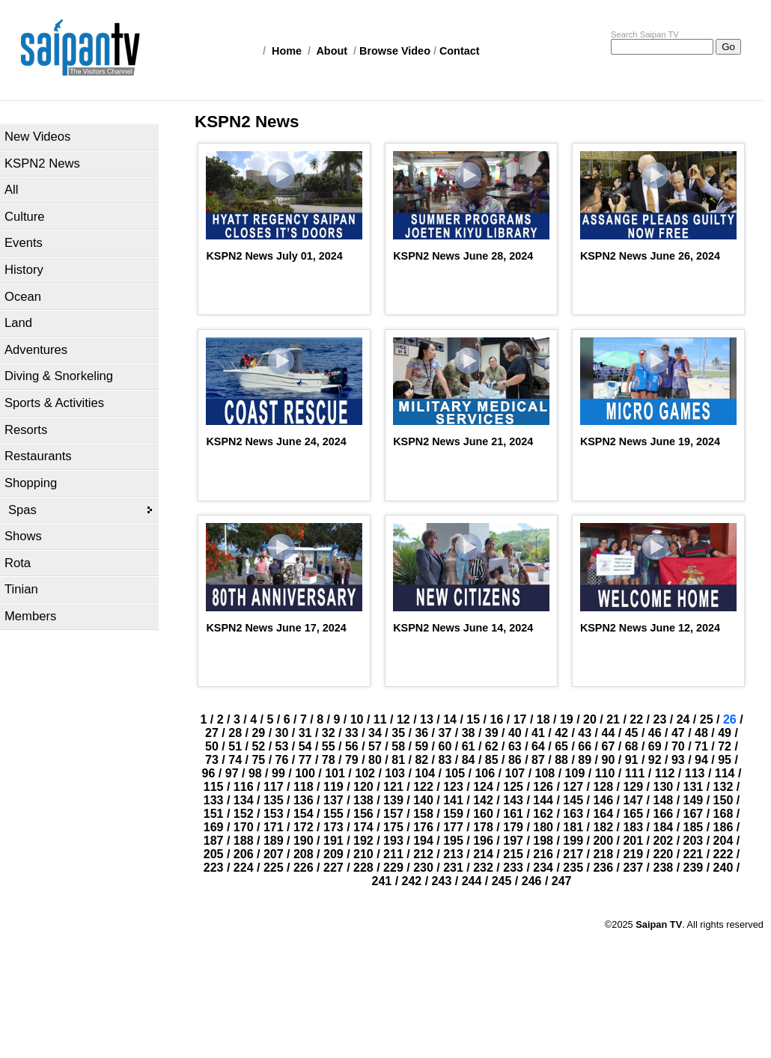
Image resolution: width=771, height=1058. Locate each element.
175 (393, 827)
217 (573, 854)
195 (453, 840)
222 (723, 854)
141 (453, 800)
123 (453, 786)
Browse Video (394, 51)
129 (633, 786)
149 (693, 800)
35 (398, 733)
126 (543, 786)
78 (328, 759)
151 (214, 813)
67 (608, 746)
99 (278, 773)
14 (450, 719)
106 (485, 773)
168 (723, 813)
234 (543, 867)
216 (543, 854)
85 (492, 759)
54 (305, 746)
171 (273, 827)
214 (483, 854)
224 (244, 867)
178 (483, 827)
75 (258, 759)
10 (357, 719)
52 (258, 746)
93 (678, 759)
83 (445, 759)
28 (235, 733)
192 (363, 840)
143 (513, 800)
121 (393, 786)
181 (573, 827)
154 (303, 813)
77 (305, 759)
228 (363, 867)
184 (663, 827)
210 (363, 854)
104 (425, 773)
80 (375, 759)
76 (282, 759)
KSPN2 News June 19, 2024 (650, 441)
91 (632, 759)
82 (421, 759)
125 (513, 786)
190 (303, 840)
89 (584, 759)
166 (663, 813)
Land (18, 323)
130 (663, 786)
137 (333, 800)
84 (468, 759)
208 (303, 854)
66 (584, 746)
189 (273, 840)
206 (244, 854)
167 (693, 813)
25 (706, 719)
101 (335, 773)
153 (273, 813)
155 (333, 813)
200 (603, 840)
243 (442, 881)
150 (723, 800)
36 (421, 733)
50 (212, 746)
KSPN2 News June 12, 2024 (650, 628)
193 (393, 840)
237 (633, 867)
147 (633, 800)
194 (423, 840)
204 (723, 840)
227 (333, 867)
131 (693, 786)
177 (453, 827)
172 (303, 827)
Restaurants (38, 456)
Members (30, 616)
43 (584, 733)
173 (333, 827)
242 (412, 881)
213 (453, 854)
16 (497, 719)
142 (483, 800)
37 (445, 733)
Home (287, 51)
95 (724, 759)
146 (603, 800)
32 (328, 733)
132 (723, 786)
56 (352, 746)
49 (724, 733)
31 (305, 733)
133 (214, 800)
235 (573, 867)
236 (603, 867)
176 (423, 827)
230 (423, 867)
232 (483, 867)
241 (382, 881)
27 (212, 733)
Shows (23, 536)
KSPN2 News (42, 163)
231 (453, 867)
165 (633, 813)
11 (380, 719)
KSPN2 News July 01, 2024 (274, 256)
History (23, 270)
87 (538, 759)
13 (426, 719)
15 (473, 719)
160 (483, 813)
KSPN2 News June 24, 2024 (276, 441)
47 (678, 733)
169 (214, 827)
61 (468, 746)
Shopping (30, 483)
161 (513, 813)
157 (393, 813)
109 (575, 773)
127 (573, 786)
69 (655, 746)
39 (492, 733)
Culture (24, 217)
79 (352, 759)
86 (515, 759)
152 (244, 813)
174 (363, 827)
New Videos (37, 136)
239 (693, 867)
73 (212, 759)
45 (632, 733)
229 (393, 867)
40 (515, 733)
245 (502, 881)
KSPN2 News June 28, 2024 (463, 256)
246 (532, 881)
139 (393, 800)
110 (605, 773)
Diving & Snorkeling (58, 376)
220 (663, 854)
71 (701, 746)
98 (255, 773)
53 (282, 746)
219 (633, 854)
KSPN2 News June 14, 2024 (463, 628)
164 (603, 813)
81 (398, 759)
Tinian (21, 589)
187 (214, 840)
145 (573, 800)
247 (562, 881)
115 (214, 786)
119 (333, 786)
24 (683, 719)
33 (352, 733)
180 (543, 827)
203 (693, 840)
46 (655, 733)
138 (363, 800)
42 (561, 733)
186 (723, 827)
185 (693, 827)
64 (538, 746)
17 (520, 719)
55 (328, 746)
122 (423, 786)
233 (513, 867)
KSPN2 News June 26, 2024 (650, 256)
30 (282, 733)
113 (695, 773)
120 (363, 786)
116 (244, 786)
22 (636, 719)
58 (398, 746)
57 (375, 746)
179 (513, 827)
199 (573, 840)
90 (608, 759)
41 (538, 733)
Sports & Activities (54, 403)
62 (492, 746)
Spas (22, 510)
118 (303, 786)
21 (613, 719)
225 (273, 867)
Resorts (25, 430)
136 (303, 800)
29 (258, 733)
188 (244, 840)
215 (513, 854)
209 (333, 854)
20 (590, 719)
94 (701, 759)
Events (23, 243)
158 (423, 813)
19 (566, 719)
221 (693, 854)
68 (632, 746)
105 (455, 773)
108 (545, 773)
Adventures (35, 350)
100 (305, 773)
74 (235, 759)
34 (375, 733)
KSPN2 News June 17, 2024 (276, 628)
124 (483, 786)
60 (445, 746)
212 (423, 854)
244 (472, 881)
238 (663, 867)
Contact (459, 51)
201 (633, 840)
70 (678, 746)
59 (421, 746)
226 (303, 867)
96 (209, 773)
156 (363, 813)
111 (635, 773)
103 (395, 773)
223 (214, 867)
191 (333, 840)
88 (561, 759)
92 (655, 759)
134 (244, 800)
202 (663, 840)
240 (723, 867)
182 (603, 827)
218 (603, 854)
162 (543, 813)
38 (468, 733)
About (331, 51)
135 (273, 800)
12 (403, 719)
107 (515, 773)
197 (513, 840)
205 (214, 854)
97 (232, 773)
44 (608, 733)
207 (273, 854)
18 (543, 719)
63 (515, 746)
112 (665, 773)
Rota (17, 563)
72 (724, 746)
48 (701, 733)
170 (244, 827)
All (11, 190)
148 (663, 800)
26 (730, 719)
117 (273, 786)
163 (573, 813)
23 (659, 719)
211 (393, 854)
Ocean (22, 297)
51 (235, 746)
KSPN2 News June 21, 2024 (463, 441)
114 (725, 773)
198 (543, 840)
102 (365, 773)
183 (633, 827)
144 (543, 800)
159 (453, 813)
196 (483, 840)
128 (603, 786)
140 (423, 800)
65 (561, 746)
